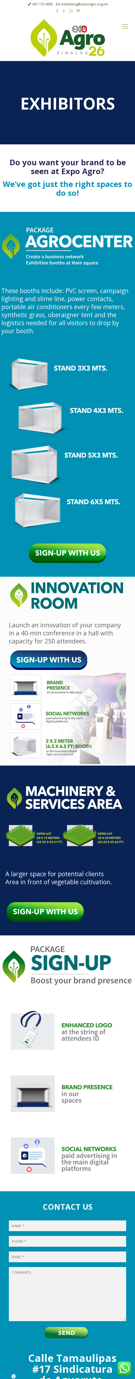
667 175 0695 (42, 4)
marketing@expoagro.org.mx (84, 4)
